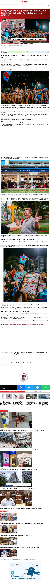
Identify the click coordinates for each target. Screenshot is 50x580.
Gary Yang (4, 47)
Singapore (8, 4)
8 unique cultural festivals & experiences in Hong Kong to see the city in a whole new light (18, 559)
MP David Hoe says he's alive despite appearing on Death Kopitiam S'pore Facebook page (18, 403)
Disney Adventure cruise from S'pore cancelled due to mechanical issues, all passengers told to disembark (43, 404)
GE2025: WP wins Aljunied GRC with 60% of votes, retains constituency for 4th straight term (24, 324)
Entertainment (33, 4)
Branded (38, 4)
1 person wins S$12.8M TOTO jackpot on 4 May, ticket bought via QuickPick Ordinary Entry (18, 470)
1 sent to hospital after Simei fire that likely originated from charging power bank (31, 403)
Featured (2, 43)
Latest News (4, 4)
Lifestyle (27, 4)
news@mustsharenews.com (30, 363)
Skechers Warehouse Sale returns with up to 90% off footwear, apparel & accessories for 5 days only (20, 450)
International (14, 4)
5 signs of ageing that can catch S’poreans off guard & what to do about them (16, 535)
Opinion (22, 4)
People (19, 4)
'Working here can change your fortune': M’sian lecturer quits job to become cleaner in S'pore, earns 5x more (22, 430)
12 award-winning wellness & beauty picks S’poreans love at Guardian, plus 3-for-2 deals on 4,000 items (21, 523)
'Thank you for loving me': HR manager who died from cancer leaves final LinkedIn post (5, 403)
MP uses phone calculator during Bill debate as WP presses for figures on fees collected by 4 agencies (21, 508)
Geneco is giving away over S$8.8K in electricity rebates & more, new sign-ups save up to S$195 (19, 547)
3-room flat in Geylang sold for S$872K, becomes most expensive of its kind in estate (17, 489)
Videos (3, 7)
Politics (15, 43)
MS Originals (43, 4)
